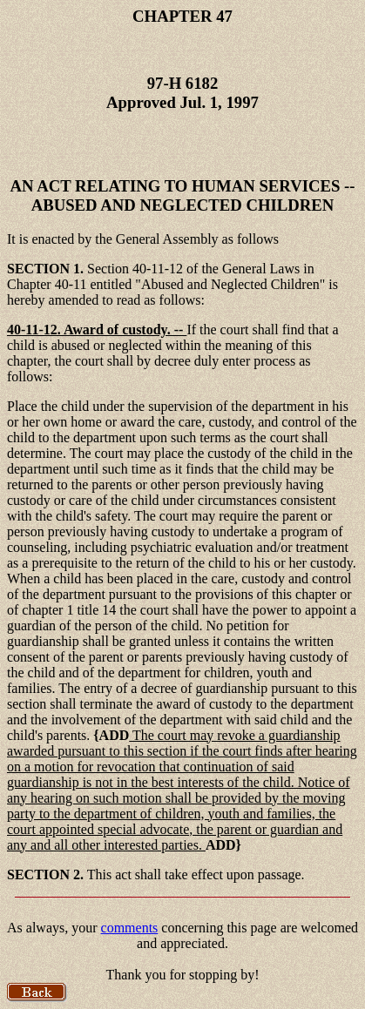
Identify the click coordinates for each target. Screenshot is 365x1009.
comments (130, 927)
